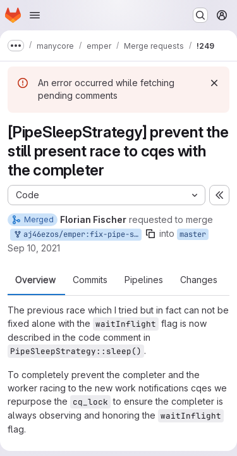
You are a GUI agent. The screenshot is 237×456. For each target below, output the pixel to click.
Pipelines (144, 280)
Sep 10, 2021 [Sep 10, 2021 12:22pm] (34, 248)
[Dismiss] (214, 83)
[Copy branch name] (150, 233)
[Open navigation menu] (35, 15)
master (192, 234)
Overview (35, 280)
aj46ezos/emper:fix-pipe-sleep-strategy (77, 234)
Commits (90, 280)
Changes (198, 280)
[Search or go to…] (200, 15)
